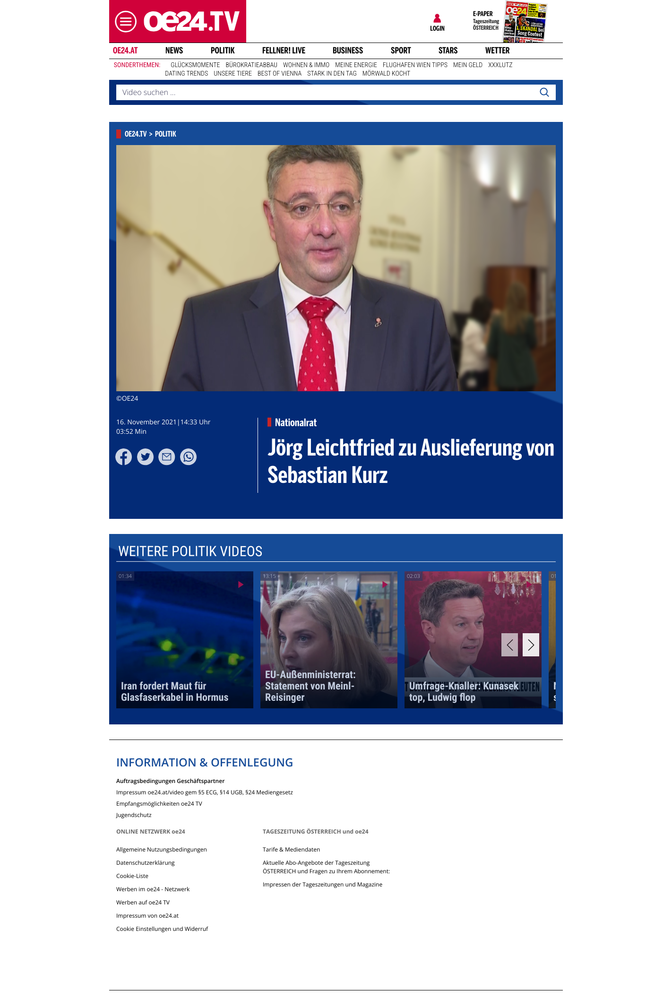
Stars (448, 50)
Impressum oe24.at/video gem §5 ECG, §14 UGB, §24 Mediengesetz (204, 791)
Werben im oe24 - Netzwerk (153, 889)
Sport (401, 50)
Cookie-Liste (132, 876)
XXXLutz (500, 65)
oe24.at (125, 50)
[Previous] (509, 644)
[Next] (531, 644)
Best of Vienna (280, 73)
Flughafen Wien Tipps (415, 65)
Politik (223, 50)
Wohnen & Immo (306, 65)
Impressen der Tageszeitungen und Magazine (322, 884)
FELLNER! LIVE (283, 50)
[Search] (544, 92)
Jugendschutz (134, 814)
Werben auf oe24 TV (143, 902)
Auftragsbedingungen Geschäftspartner (170, 780)
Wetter (497, 50)
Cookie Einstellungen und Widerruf (162, 929)
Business (348, 50)
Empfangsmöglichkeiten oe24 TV (159, 803)
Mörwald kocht (386, 73)
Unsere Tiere (233, 73)
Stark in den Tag (332, 73)
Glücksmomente (195, 65)
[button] (123, 21)
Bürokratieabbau (251, 65)
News (174, 50)
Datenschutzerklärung (145, 863)
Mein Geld (467, 65)
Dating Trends (186, 73)
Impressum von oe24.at (147, 916)
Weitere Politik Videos (190, 551)
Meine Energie (356, 65)
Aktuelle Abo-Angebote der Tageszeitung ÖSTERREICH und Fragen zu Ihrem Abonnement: (326, 867)
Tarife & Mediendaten (291, 849)
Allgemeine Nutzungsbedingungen (161, 849)
